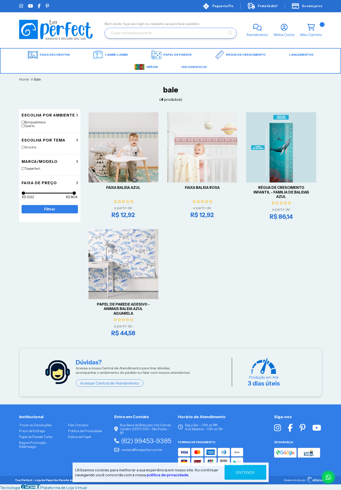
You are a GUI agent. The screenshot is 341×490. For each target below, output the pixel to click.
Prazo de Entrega (32, 431)
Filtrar (49, 209)
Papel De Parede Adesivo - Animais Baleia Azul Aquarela (123, 309)
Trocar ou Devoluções (35, 425)
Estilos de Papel (79, 437)
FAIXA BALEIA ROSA (202, 187)
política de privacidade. (168, 474)
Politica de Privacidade (85, 431)
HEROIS (146, 67)
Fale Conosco (78, 425)
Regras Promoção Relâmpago (32, 445)
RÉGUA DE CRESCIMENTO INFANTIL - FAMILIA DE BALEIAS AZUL (281, 192)
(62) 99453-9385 (142, 441)
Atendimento (257, 35)
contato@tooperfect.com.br (138, 450)
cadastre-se (160, 24)
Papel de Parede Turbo (35, 437)
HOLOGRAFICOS (194, 67)
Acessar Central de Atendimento (109, 383)
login (141, 24)
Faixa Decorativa (49, 55)
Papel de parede (172, 54)
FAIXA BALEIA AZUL (123, 187)
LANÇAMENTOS (301, 54)
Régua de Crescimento (240, 54)
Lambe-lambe (110, 55)
